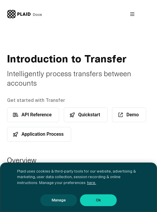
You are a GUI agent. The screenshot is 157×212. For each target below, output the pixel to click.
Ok (98, 200)
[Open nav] (132, 14)
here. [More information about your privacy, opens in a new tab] (91, 182)
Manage (59, 200)
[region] (78, 187)
